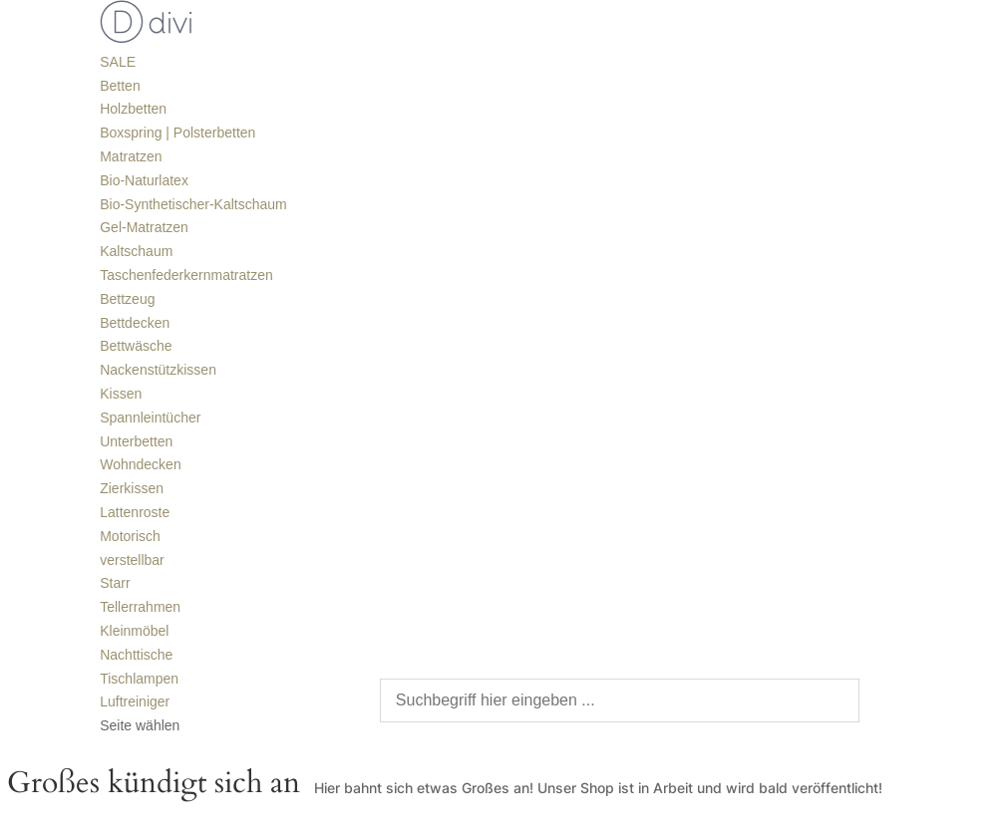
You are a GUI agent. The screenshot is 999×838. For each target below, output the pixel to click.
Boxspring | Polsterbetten (177, 132)
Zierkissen (132, 488)
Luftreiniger (134, 701)
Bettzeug (127, 299)
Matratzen (131, 156)
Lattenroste (134, 512)
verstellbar (132, 560)
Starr (115, 583)
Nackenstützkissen (158, 370)
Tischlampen (139, 679)
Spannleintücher (150, 417)
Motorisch (130, 536)
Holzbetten (133, 109)
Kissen (121, 394)
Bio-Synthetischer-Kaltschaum (193, 204)
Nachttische (136, 655)
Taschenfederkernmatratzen (186, 275)
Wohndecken (140, 464)
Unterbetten (136, 441)
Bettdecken (134, 323)
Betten (120, 86)
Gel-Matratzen (144, 227)
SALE (118, 62)
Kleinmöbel (134, 631)
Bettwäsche (135, 346)
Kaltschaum (136, 251)
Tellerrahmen (140, 607)
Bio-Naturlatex (144, 180)
